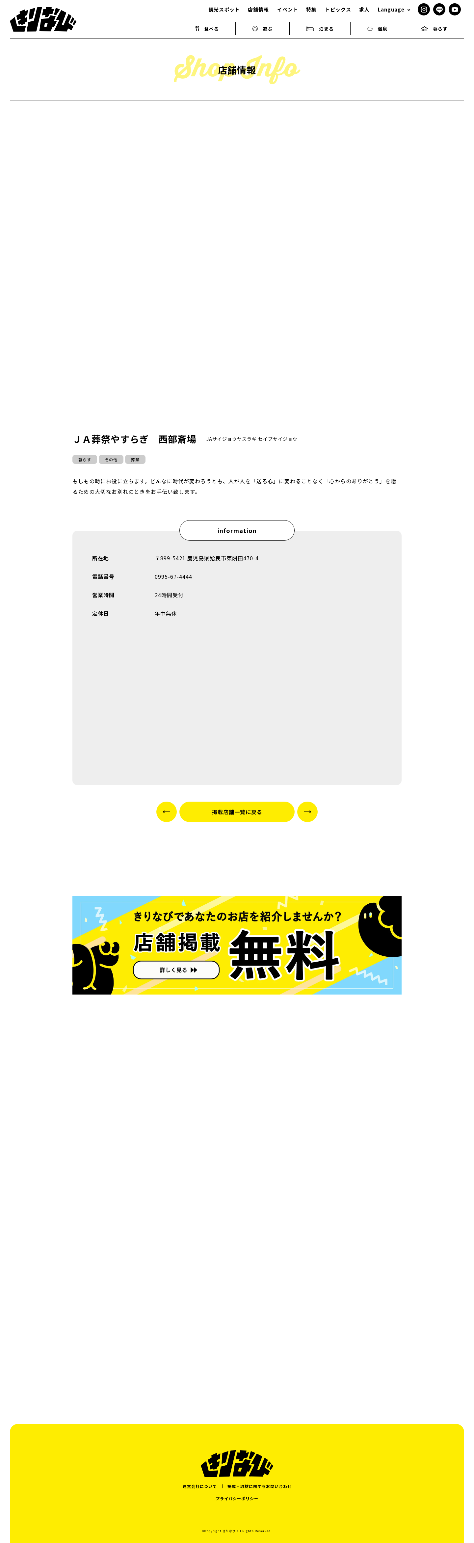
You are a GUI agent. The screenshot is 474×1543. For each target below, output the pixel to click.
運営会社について (200, 1486)
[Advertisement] (237, 1322)
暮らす (434, 28)
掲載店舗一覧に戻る (237, 812)
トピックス (338, 9)
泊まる (320, 28)
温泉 (377, 28)
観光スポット (224, 9)
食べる (207, 28)
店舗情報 (258, 9)
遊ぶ (262, 28)
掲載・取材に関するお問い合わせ (259, 1486)
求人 (364, 9)
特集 (311, 9)
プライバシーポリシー (237, 1498)
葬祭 (135, 459)
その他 (111, 459)
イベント (287, 9)
